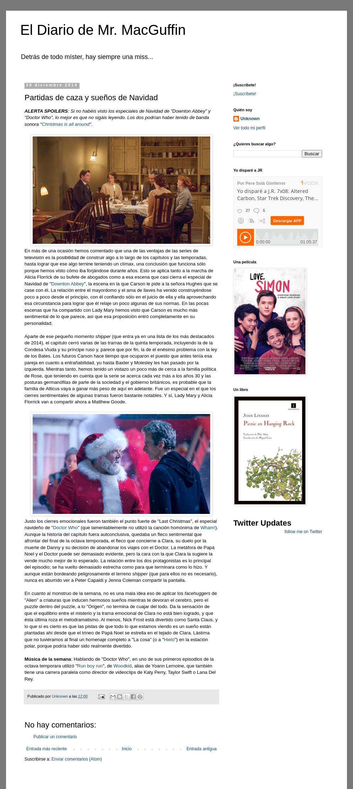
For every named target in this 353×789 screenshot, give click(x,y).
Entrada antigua (201, 748)
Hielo (169, 639)
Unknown (250, 118)
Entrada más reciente (46, 748)
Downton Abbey (67, 283)
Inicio (127, 748)
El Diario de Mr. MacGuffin (103, 30)
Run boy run (90, 666)
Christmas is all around (65, 124)
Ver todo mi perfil (249, 127)
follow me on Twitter (303, 531)
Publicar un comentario (55, 736)
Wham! (207, 527)
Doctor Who (65, 527)
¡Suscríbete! (244, 93)
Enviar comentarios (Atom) (76, 759)
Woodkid (123, 666)
